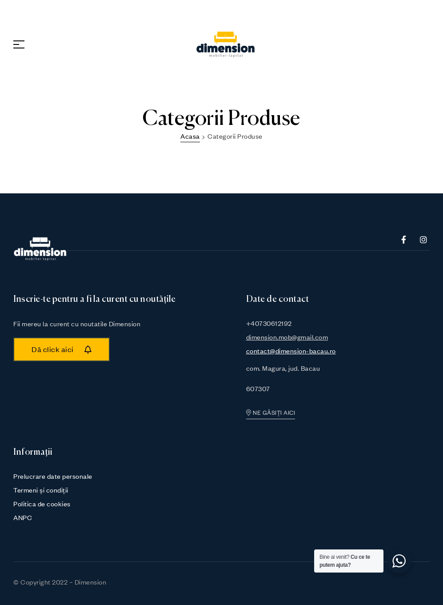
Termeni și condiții (40, 490)
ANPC (22, 517)
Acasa (190, 136)
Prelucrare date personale (52, 476)
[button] (61, 349)
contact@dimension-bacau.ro (291, 351)
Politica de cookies (42, 504)
